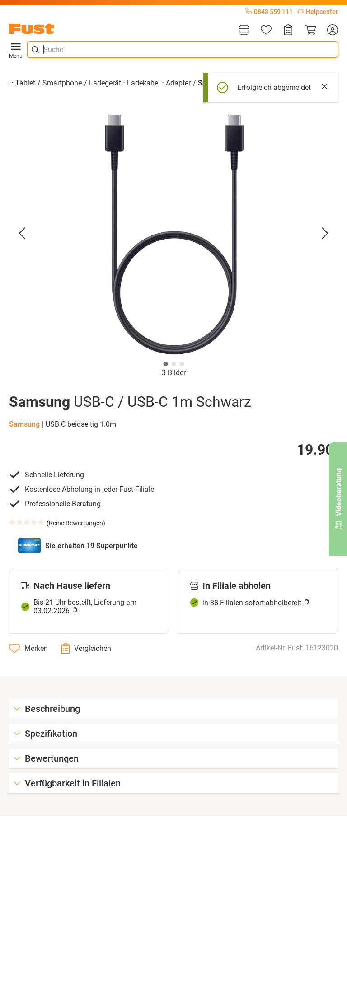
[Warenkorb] (310, 30)
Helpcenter (317, 11)
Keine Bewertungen (76, 523)
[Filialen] (244, 30)
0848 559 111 (269, 11)
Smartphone (62, 83)
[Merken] (28, 648)
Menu (16, 49)
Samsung (24, 424)
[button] (173, 233)
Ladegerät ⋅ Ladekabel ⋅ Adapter (140, 83)
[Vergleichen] (86, 648)
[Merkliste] (266, 30)
